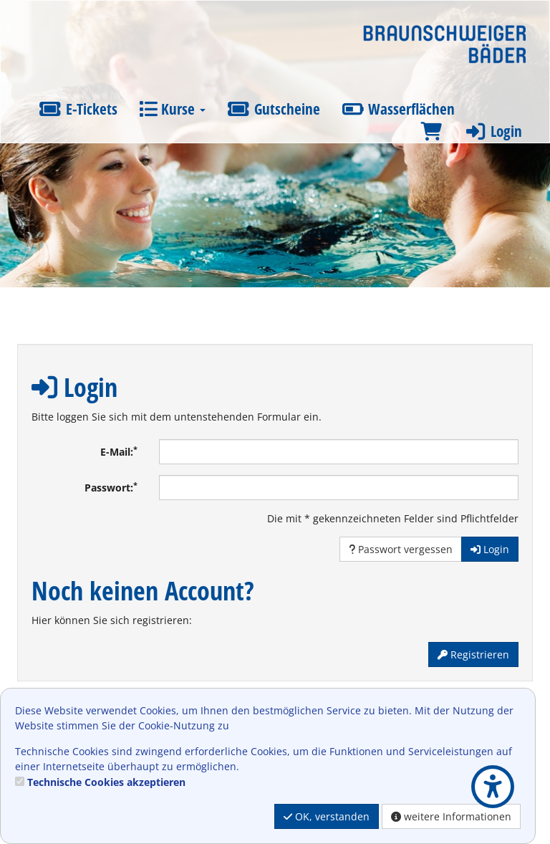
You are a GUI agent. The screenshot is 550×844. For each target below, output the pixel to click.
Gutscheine (273, 109)
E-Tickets (78, 109)
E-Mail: (119, 451)
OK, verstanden (327, 816)
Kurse (172, 109)
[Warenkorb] (431, 131)
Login (492, 131)
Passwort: (111, 487)
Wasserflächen (398, 109)
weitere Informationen (451, 816)
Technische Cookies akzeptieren (106, 782)
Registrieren (473, 654)
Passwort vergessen (401, 549)
